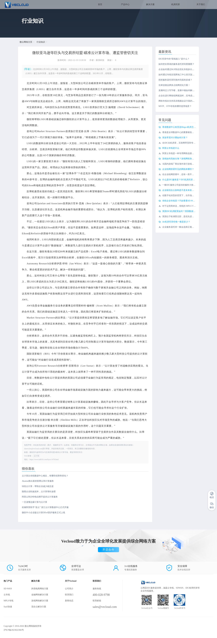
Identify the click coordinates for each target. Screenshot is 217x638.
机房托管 (175, 4)
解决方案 (150, 4)
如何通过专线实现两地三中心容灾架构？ (178, 74)
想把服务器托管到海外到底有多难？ (175, 80)
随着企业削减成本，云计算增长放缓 (39, 491)
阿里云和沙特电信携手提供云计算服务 (40, 497)
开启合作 (108, 549)
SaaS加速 (8, 607)
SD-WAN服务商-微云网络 (25, 4)
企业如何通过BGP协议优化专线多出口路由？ (180, 69)
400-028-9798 (101, 594)
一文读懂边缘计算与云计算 (34, 502)
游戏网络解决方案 (39, 601)
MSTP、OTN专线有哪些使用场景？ (175, 106)
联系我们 (69, 595)
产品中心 (125, 4)
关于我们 (201, 4)
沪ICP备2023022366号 (14, 630)
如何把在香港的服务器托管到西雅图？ (176, 64)
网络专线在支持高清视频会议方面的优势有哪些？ (182, 101)
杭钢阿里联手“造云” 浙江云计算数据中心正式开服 (45, 507)
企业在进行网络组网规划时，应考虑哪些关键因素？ (183, 96)
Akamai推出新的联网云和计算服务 (38, 481)
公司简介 (69, 589)
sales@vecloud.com (105, 606)
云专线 (7, 595)
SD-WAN (8, 589)
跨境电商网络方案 (39, 589)
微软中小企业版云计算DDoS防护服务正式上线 (43, 512)
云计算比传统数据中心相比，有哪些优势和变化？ (45, 476)
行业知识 (41, 42)
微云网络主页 (26, 42)
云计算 (36, 456)
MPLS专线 (8, 601)
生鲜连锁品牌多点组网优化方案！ (174, 85)
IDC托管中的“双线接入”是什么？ (174, 59)
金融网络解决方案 (39, 595)
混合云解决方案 (38, 607)
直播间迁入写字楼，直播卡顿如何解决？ (178, 90)
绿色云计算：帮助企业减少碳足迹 (37, 486)
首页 (100, 4)
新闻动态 (69, 601)
